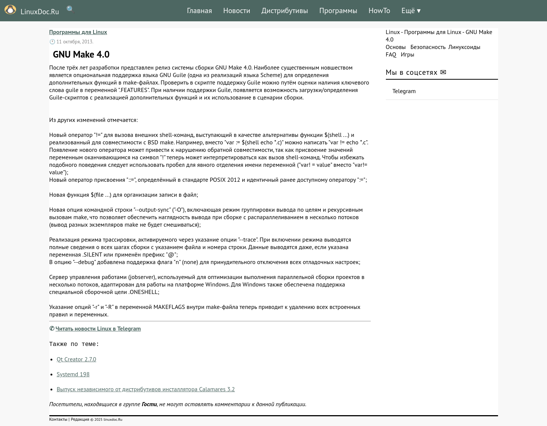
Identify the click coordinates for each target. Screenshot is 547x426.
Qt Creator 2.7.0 (76, 360)
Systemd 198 (73, 375)
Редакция (80, 420)
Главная (199, 10)
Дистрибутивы (284, 10)
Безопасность (428, 46)
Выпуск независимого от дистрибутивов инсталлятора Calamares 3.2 (146, 390)
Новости (236, 10)
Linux (393, 32)
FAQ (391, 54)
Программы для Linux (78, 32)
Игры (407, 54)
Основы (396, 46)
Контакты (58, 420)
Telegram (404, 91)
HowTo (379, 10)
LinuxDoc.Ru (29, 10)
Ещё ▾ (411, 10)
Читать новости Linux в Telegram (98, 328)
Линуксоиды (464, 46)
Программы (338, 10)
